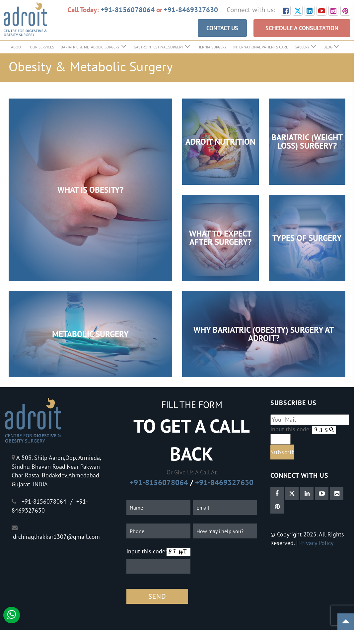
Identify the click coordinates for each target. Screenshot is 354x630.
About (17, 46)
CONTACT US (222, 28)
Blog (327, 46)
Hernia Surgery (212, 46)
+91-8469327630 (191, 9)
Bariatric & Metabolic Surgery (90, 46)
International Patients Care (260, 46)
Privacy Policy (316, 543)
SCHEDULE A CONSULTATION (301, 28)
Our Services (42, 46)
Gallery (302, 46)
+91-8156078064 (128, 9)
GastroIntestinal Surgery (158, 46)
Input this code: (146, 551)
